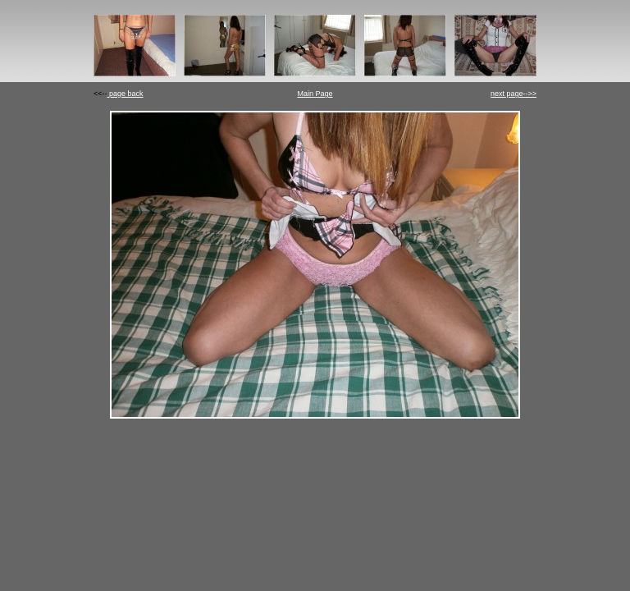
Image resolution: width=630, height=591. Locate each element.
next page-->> (513, 93)
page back (125, 93)
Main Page (314, 93)
